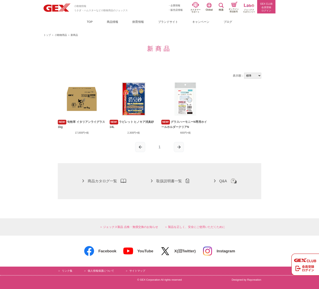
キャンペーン (200, 21)
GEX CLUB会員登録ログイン (266, 7)
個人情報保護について (101, 270)
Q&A (225, 181)
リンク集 (67, 270)
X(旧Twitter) (178, 251)
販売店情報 (176, 10)
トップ (47, 35)
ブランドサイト (168, 21)
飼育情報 (138, 21)
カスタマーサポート (195, 7)
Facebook (100, 251)
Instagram (218, 251)
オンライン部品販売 (234, 7)
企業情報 (175, 5)
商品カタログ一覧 (104, 181)
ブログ (228, 21)
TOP (90, 21)
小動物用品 (61, 35)
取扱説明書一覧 (170, 181)
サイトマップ (137, 270)
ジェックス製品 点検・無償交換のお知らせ (130, 227)
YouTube (138, 251)
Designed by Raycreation (246, 279)
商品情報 (112, 21)
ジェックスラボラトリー (249, 8)
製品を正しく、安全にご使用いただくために (196, 227)
